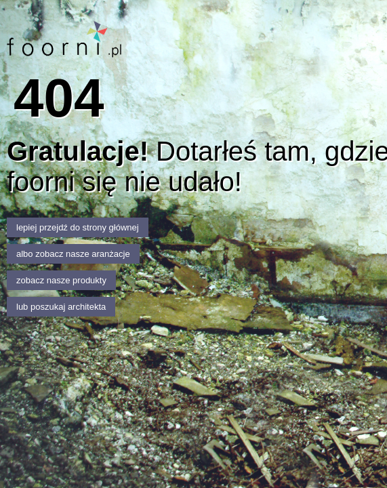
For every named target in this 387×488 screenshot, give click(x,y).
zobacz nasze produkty (61, 280)
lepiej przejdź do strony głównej (77, 227)
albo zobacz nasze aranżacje (73, 254)
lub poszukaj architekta (61, 307)
